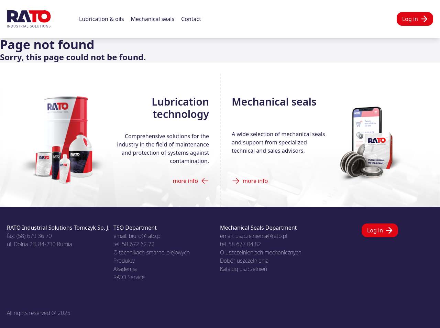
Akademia (125, 269)
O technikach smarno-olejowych (151, 252)
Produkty (124, 260)
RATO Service (129, 277)
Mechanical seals (153, 19)
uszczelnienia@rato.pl (261, 236)
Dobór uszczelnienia (244, 260)
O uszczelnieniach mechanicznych (260, 252)
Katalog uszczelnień (243, 269)
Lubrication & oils (101, 19)
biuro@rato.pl (145, 236)
